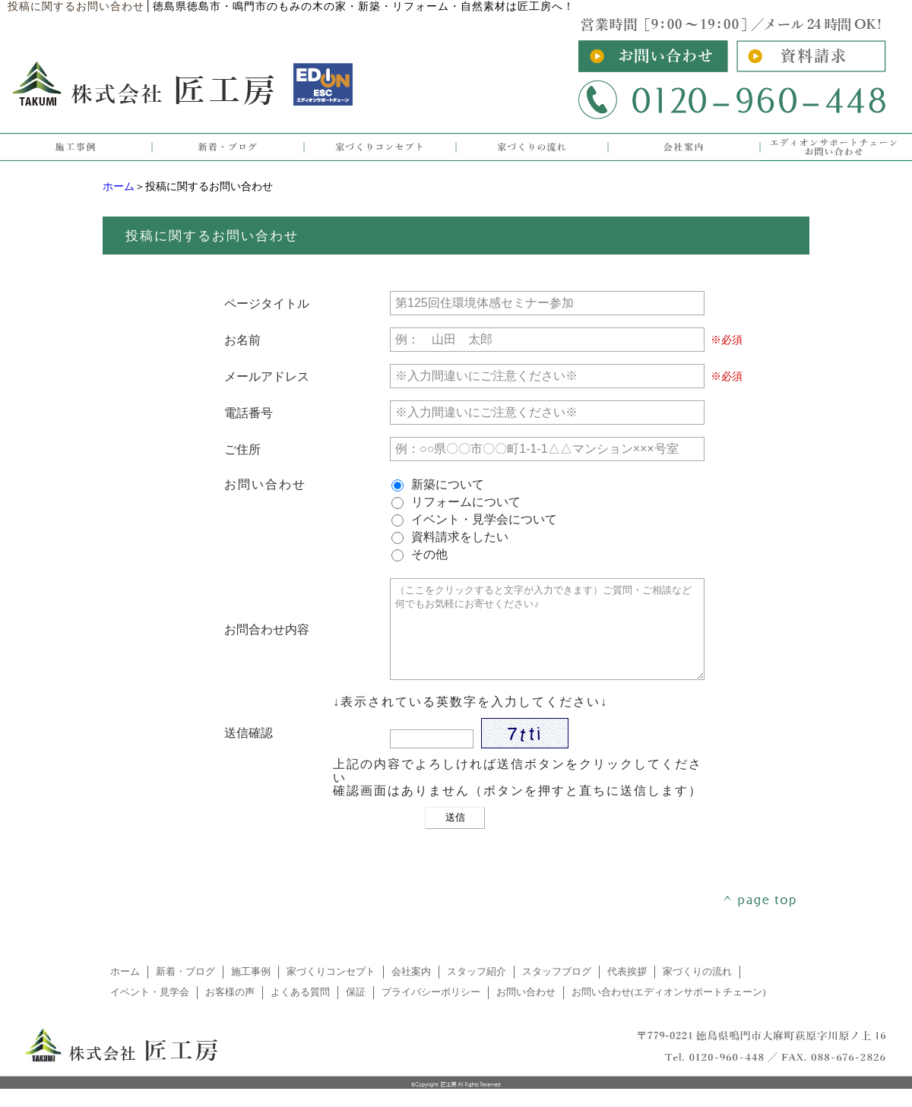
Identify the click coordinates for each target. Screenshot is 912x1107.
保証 (356, 1010)
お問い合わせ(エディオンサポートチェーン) (669, 1010)
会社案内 (411, 990)
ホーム (119, 186)
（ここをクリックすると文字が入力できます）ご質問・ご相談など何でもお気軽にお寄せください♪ (547, 638)
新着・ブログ (185, 990)
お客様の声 (230, 1010)
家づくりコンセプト (331, 990)
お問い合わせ (526, 1010)
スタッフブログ (556, 990)
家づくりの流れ (697, 990)
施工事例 (251, 990)
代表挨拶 (627, 990)
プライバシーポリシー (431, 1010)
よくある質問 (300, 1010)
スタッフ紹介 (476, 990)
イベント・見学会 (149, 1010)
